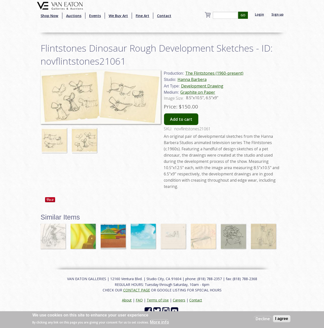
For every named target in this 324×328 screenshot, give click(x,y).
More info (159, 322)
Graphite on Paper (197, 92)
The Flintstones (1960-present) (214, 73)
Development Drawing (202, 86)
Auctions (73, 15)
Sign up (277, 14)
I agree (281, 318)
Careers (179, 300)
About (127, 300)
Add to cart (181, 119)
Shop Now (49, 15)
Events (95, 15)
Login (259, 14)
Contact (164, 15)
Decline (263, 318)
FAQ (139, 300)
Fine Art (142, 15)
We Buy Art (118, 15)
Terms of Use (158, 300)
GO (243, 15)
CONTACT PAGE (136, 290)
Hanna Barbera (192, 79)
